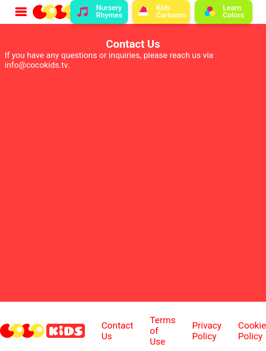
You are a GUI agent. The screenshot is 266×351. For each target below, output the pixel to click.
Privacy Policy (207, 331)
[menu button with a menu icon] (21, 11)
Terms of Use (163, 331)
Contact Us (118, 331)
